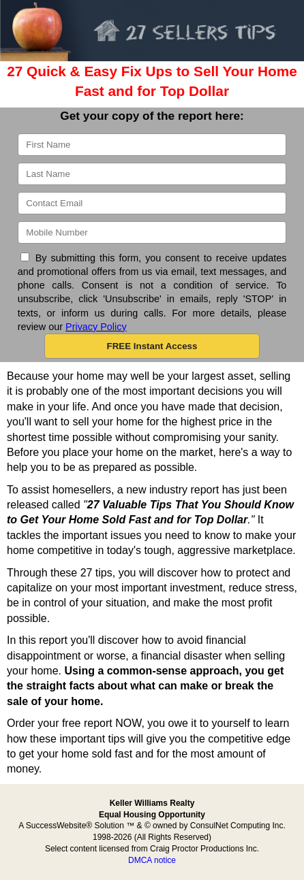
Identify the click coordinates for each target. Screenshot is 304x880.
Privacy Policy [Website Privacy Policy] (96, 326)
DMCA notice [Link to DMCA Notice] (152, 860)
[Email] (152, 203)
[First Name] (152, 144)
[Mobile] (152, 232)
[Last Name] (152, 174)
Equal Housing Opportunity (152, 814)
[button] (152, 346)
